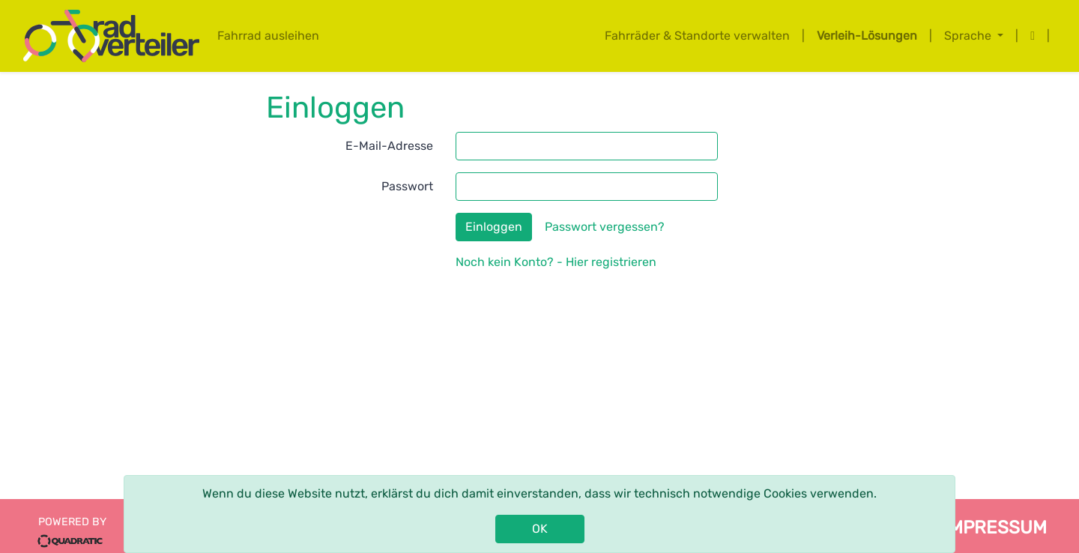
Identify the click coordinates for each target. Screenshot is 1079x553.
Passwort (407, 186)
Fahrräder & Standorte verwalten (697, 35)
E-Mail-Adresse (389, 146)
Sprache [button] (969, 35)
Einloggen (493, 227)
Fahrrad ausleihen (268, 35)
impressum (995, 527)
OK (540, 529)
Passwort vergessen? (605, 227)
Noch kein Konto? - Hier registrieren (556, 262)
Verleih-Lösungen (867, 35)
